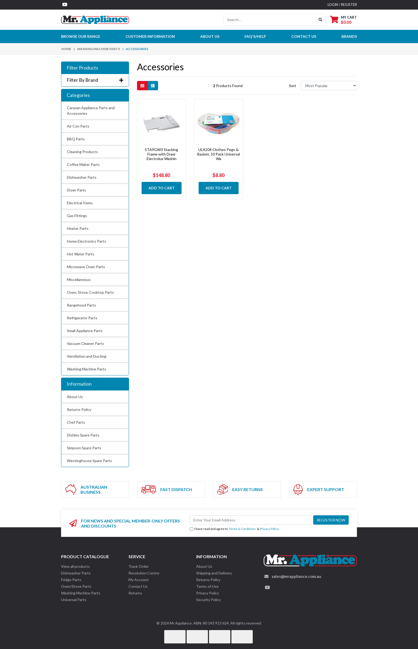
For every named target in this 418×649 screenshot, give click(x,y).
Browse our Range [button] (80, 36)
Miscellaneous (79, 279)
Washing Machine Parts (86, 369)
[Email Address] (251, 520)
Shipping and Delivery (214, 573)
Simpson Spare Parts (84, 448)
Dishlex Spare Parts (83, 435)
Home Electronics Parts (86, 241)
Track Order (138, 566)
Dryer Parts (76, 190)
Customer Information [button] (150, 36)
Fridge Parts (71, 579)
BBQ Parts (76, 139)
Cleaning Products (82, 151)
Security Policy (208, 599)
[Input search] (270, 20)
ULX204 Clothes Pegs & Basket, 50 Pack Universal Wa (218, 154)
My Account (138, 579)
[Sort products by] (329, 85)
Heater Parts (78, 228)
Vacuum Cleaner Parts (85, 343)
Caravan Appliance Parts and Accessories (91, 110)
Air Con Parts (78, 126)
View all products (75, 566)
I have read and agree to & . (234, 529)
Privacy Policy (269, 528)
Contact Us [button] (303, 36)
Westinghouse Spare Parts (89, 460)
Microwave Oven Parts (86, 266)
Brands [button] (349, 36)
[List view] (152, 85)
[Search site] (320, 20)
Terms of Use (207, 586)
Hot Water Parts (80, 254)
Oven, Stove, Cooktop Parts (90, 292)
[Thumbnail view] (142, 85)
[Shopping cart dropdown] (343, 20)
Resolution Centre (143, 573)
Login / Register (342, 4)
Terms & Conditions (242, 528)
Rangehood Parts (81, 305)
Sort (292, 85)
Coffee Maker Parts (83, 164)
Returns (135, 593)
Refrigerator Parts (82, 318)
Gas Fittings (77, 215)
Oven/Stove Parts (76, 586)
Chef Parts (76, 422)
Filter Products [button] (82, 68)
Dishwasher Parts (82, 177)
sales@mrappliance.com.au (296, 576)
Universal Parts (73, 599)
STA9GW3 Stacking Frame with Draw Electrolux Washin (161, 154)
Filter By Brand (95, 80)
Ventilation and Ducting (86, 356)
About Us (209, 36)
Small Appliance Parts (85, 330)
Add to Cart (161, 188)
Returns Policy (79, 409)
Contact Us (138, 586)
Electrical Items (80, 203)
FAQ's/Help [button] (255, 36)
